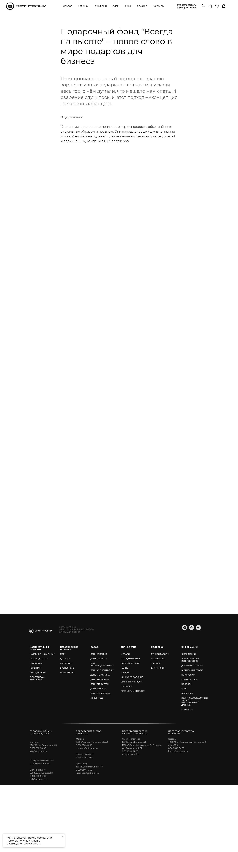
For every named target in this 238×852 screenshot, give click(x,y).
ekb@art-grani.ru (38, 779)
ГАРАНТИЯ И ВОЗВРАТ (192, 670)
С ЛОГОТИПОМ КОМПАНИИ (37, 678)
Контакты (158, 6)
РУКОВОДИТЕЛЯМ (39, 659)
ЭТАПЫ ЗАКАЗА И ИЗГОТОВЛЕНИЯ (190, 660)
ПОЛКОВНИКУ (67, 672)
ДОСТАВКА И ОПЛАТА (192, 665)
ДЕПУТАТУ (65, 659)
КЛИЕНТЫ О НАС (189, 679)
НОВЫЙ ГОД (96, 698)
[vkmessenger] (184, 629)
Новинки (83, 6)
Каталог (67, 6)
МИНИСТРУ (66, 663)
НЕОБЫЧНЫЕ (158, 659)
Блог (115, 6)
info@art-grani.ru (186, 5)
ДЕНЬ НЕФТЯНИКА (99, 679)
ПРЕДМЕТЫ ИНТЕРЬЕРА (133, 691)
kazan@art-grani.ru (178, 751)
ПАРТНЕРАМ (36, 663)
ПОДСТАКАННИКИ (130, 663)
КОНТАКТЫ (187, 709)
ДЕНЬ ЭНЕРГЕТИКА (100, 693)
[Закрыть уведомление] (62, 836)
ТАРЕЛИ (125, 672)
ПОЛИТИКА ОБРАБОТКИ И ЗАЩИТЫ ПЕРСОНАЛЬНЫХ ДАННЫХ (194, 701)
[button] (203, 6)
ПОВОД (94, 647)
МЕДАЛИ (125, 654)
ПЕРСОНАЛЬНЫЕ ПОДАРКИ (69, 648)
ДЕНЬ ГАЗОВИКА (98, 659)
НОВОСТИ (186, 684)
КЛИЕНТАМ (35, 668)
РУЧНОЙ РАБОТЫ (160, 654)
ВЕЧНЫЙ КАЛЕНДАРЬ (132, 682)
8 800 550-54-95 (67, 626)
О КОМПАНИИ (188, 654)
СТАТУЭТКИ (126, 686)
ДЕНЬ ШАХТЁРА (98, 689)
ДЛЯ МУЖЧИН (158, 668)
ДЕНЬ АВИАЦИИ (98, 654)
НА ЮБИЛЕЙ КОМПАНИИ (42, 654)
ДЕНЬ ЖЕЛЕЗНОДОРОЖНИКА (102, 664)
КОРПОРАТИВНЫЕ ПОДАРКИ (39, 648)
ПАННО (124, 668)
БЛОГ (184, 689)
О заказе (142, 6)
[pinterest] (191, 629)
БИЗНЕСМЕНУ (67, 668)
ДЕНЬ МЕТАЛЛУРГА (100, 675)
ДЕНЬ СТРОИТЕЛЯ (99, 684)
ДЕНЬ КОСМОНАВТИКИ (102, 670)
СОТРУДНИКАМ (38, 672)
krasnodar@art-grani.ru (88, 773)
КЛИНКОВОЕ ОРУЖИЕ (132, 677)
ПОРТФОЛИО (188, 675)
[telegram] (198, 629)
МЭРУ (63, 654)
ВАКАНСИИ (187, 693)
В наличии (101, 6)
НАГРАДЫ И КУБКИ (130, 659)
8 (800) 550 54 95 (186, 7)
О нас (127, 6)
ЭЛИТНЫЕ (156, 663)
